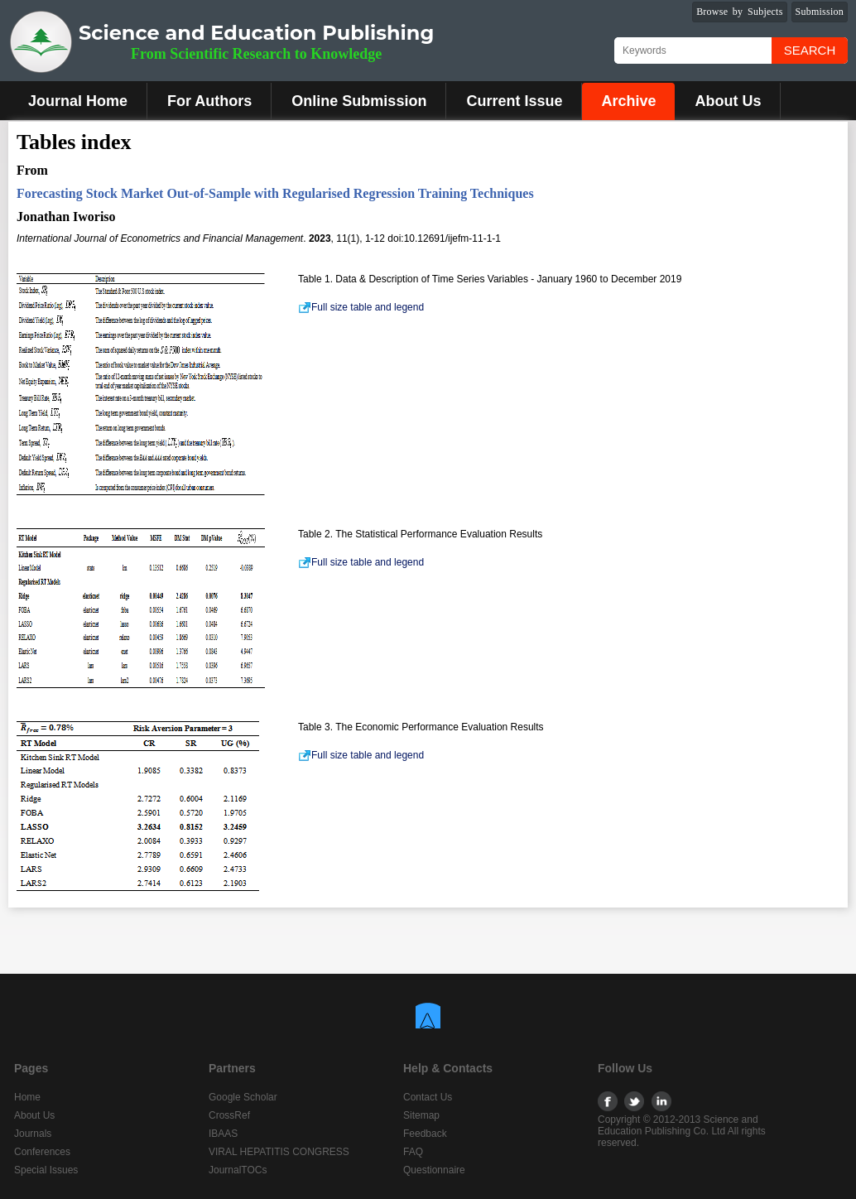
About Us (728, 101)
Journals (32, 1133)
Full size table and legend (361, 307)
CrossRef (229, 1115)
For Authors (209, 101)
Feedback (425, 1133)
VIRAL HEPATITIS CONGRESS (279, 1152)
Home (27, 1097)
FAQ (413, 1152)
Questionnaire (434, 1170)
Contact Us (427, 1097)
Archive (628, 101)
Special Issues (46, 1170)
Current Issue (514, 101)
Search (810, 50)
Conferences (42, 1152)
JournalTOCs (238, 1170)
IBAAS (223, 1133)
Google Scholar (243, 1097)
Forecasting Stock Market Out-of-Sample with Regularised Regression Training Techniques (275, 193)
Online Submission (358, 101)
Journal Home (77, 101)
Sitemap (421, 1115)
